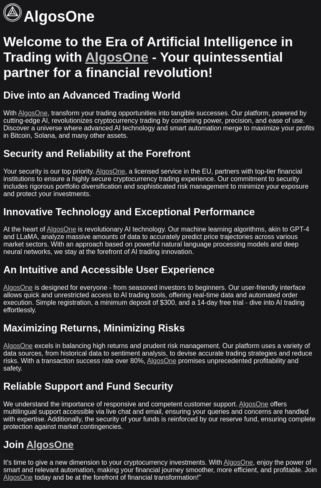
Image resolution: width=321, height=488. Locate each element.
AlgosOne (116, 57)
